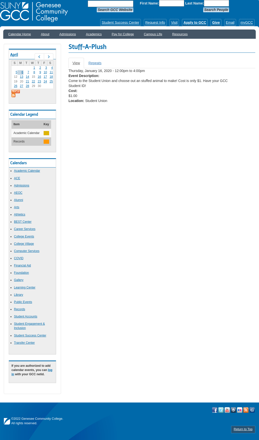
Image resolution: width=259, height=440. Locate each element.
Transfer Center (24, 342)
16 (39, 76)
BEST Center (22, 222)
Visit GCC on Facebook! (214, 410)
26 (15, 86)
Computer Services (26, 251)
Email (230, 22)
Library (18, 294)
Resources (180, 34)
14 (27, 76)
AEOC (18, 192)
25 (51, 81)
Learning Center (24, 287)
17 (45, 76)
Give (216, 22)
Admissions (67, 34)
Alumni (18, 200)
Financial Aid (22, 265)
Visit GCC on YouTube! (227, 410)
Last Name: (194, 3)
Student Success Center (120, 22)
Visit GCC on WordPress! (233, 410)
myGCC (247, 22)
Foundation (21, 272)
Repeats (94, 63)
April (14, 54)
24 (45, 81)
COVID (18, 258)
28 (27, 86)
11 (51, 72)
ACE (17, 178)
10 (45, 72)
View (78, 64)
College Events (24, 236)
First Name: (149, 3)
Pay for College (123, 34)
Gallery (18, 280)
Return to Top (243, 429)
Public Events (23, 302)
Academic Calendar (27, 170)
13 (21, 76)
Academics (94, 34)
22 (33, 81)
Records (19, 309)
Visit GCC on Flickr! (239, 410)
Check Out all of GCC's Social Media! (252, 410)
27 (21, 86)
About (45, 34)
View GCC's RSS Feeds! (246, 410)
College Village (24, 244)
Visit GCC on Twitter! (221, 410)
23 (39, 81)
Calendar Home (19, 34)
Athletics (19, 214)
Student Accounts (25, 316)
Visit (174, 22)
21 (27, 81)
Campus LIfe (153, 34)
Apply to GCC (194, 22)
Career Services (24, 229)
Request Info (155, 22)
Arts (16, 207)
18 (51, 76)
